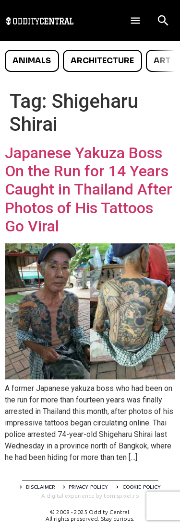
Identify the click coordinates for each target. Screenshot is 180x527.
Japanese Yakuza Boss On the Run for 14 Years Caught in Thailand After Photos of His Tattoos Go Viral (88, 190)
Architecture (102, 61)
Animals (31, 61)
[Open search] (163, 20)
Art (162, 61)
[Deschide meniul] (135, 21)
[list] (90, 61)
